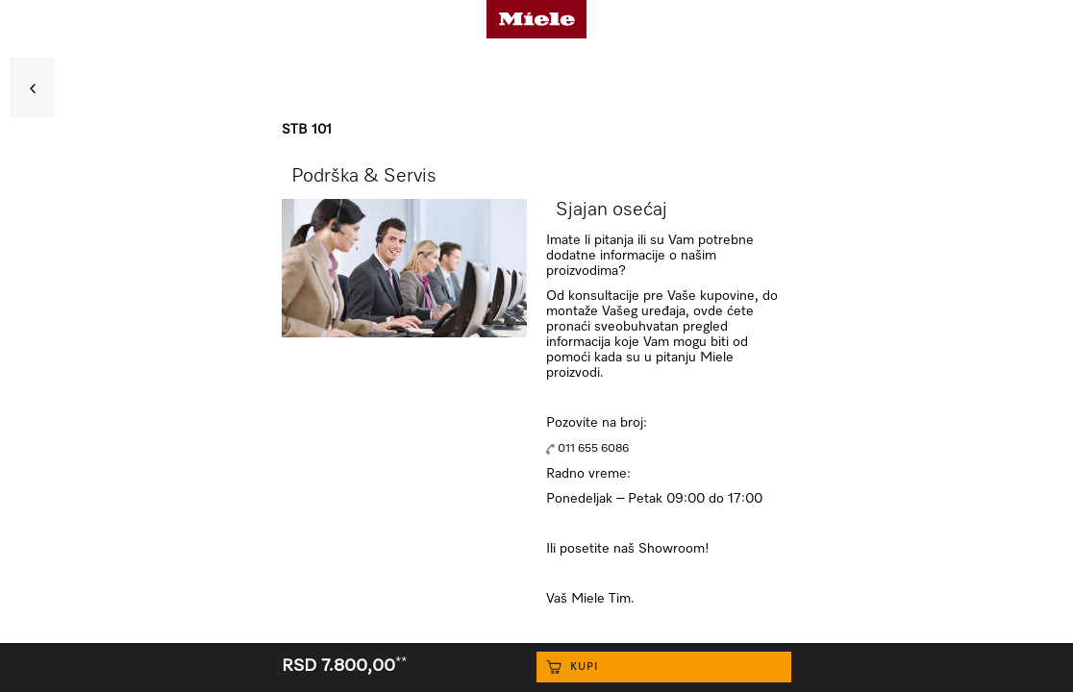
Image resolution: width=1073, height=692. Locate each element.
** (401, 662)
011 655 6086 (593, 449)
